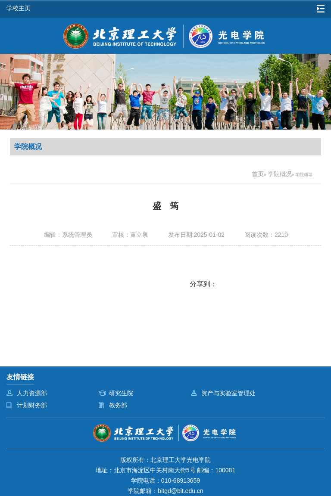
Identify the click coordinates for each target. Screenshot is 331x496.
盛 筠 (165, 206)
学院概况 (280, 173)
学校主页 (18, 8)
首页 (258, 173)
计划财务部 (32, 405)
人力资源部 (32, 393)
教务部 (118, 405)
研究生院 (121, 393)
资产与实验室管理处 (228, 393)
